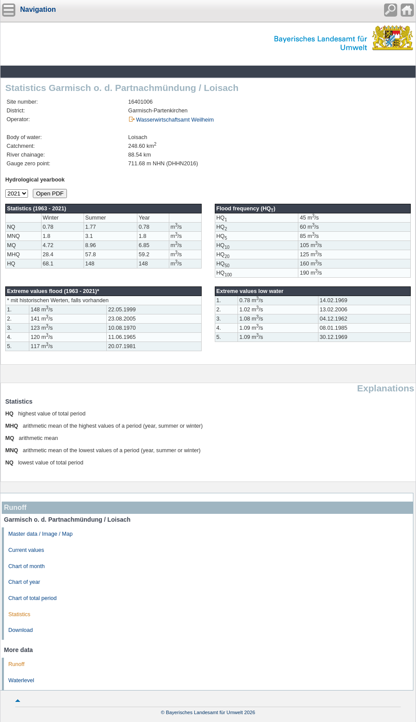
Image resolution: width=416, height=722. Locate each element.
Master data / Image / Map (40, 534)
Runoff (16, 664)
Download (20, 630)
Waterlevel (21, 680)
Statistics (19, 614)
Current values (26, 550)
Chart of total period (32, 598)
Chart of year (24, 582)
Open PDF (50, 193)
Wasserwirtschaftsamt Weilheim (175, 120)
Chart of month (26, 566)
